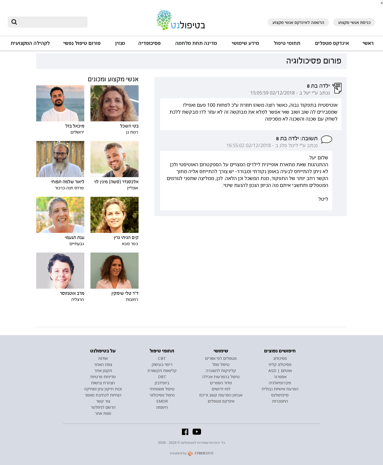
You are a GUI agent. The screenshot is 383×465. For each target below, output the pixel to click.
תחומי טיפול (287, 43)
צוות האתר (103, 364)
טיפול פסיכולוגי (162, 395)
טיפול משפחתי (161, 388)
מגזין (120, 43)
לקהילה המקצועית (30, 43)
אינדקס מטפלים (332, 43)
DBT (162, 376)
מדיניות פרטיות (103, 376)
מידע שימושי (245, 43)
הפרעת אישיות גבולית (279, 388)
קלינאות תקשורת (162, 370)
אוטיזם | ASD (280, 370)
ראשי (368, 43)
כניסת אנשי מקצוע (354, 22)
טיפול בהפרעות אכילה (221, 376)
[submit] (14, 22)
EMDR (162, 401)
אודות (103, 358)
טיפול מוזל (221, 364)
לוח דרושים (221, 388)
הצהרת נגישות (103, 382)
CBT (162, 358)
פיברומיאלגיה (280, 382)
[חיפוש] (51, 22)
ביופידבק (162, 382)
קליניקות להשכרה (221, 370)
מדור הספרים (221, 382)
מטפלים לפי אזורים (221, 358)
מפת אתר (103, 413)
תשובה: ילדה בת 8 (297, 138)
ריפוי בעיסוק (162, 364)
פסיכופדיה (149, 43)
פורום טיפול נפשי (82, 43)
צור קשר (103, 401)
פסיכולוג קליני (280, 364)
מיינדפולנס (280, 395)
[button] (331, 45)
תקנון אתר (103, 370)
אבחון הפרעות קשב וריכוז (220, 395)
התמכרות (280, 401)
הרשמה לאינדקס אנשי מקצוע (298, 22)
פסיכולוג (280, 358)
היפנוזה (162, 407)
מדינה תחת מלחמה (196, 43)
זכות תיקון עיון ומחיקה (103, 388)
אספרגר (279, 376)
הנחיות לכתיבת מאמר (103, 395)
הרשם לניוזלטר (103, 407)
